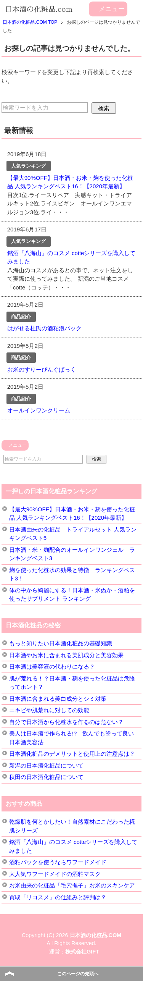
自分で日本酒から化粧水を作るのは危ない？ (66, 722)
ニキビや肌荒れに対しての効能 (49, 710)
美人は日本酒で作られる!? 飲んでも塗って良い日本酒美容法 (71, 737)
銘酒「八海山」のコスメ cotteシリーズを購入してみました (73, 846)
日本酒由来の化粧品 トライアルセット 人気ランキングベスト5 (73, 533)
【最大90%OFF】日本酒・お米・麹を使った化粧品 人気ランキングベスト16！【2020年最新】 (72, 513)
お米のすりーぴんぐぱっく (41, 369)
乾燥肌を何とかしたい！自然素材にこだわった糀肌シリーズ (72, 826)
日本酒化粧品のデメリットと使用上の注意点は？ (72, 753)
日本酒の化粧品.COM (96, 935)
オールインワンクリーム (38, 410)
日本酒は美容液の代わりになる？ (52, 666)
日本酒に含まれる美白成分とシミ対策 (57, 698)
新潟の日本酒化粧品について (46, 765)
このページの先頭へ (77, 973)
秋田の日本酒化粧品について (46, 777)
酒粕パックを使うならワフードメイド (57, 862)
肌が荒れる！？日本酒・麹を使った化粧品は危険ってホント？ (72, 682)
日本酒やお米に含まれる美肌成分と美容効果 (66, 655)
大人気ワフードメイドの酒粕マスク (55, 874)
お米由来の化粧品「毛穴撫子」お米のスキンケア (72, 885)
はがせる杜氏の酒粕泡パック (44, 328)
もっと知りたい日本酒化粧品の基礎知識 (60, 643)
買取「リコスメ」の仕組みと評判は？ (57, 897)
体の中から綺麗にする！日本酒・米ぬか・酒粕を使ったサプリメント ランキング (72, 594)
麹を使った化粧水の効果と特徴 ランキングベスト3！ (72, 574)
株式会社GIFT (82, 952)
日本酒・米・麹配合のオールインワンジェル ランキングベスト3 (72, 554)
